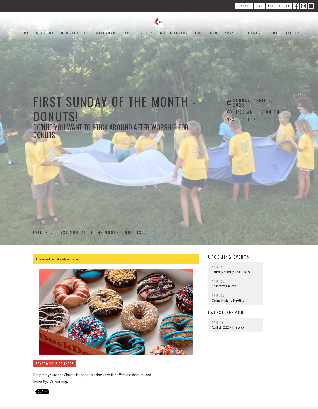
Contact (243, 6)
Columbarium (174, 32)
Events (145, 32)
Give (259, 6)
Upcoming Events (229, 257)
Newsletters (75, 32)
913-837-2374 (279, 6)
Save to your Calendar (55, 363)
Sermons (45, 32)
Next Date (241, 119)
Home (24, 32)
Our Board (206, 32)
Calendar (106, 32)
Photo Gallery (284, 32)
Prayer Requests (242, 32)
